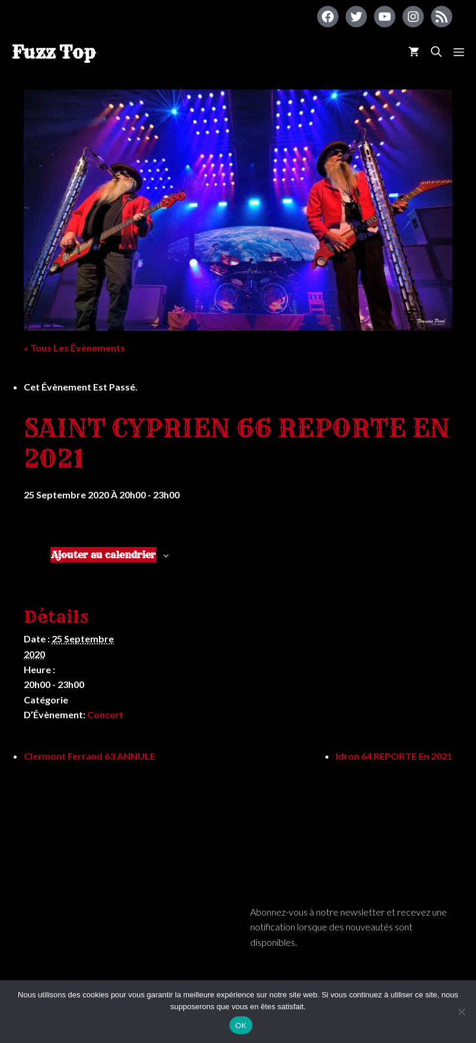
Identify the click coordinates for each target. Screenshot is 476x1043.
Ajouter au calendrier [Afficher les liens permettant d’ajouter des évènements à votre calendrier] (103, 555)
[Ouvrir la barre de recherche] (436, 52)
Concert (105, 714)
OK (241, 1025)
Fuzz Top (53, 52)
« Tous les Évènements (74, 347)
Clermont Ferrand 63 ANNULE (89, 756)
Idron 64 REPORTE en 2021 (394, 756)
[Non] (461, 1012)
